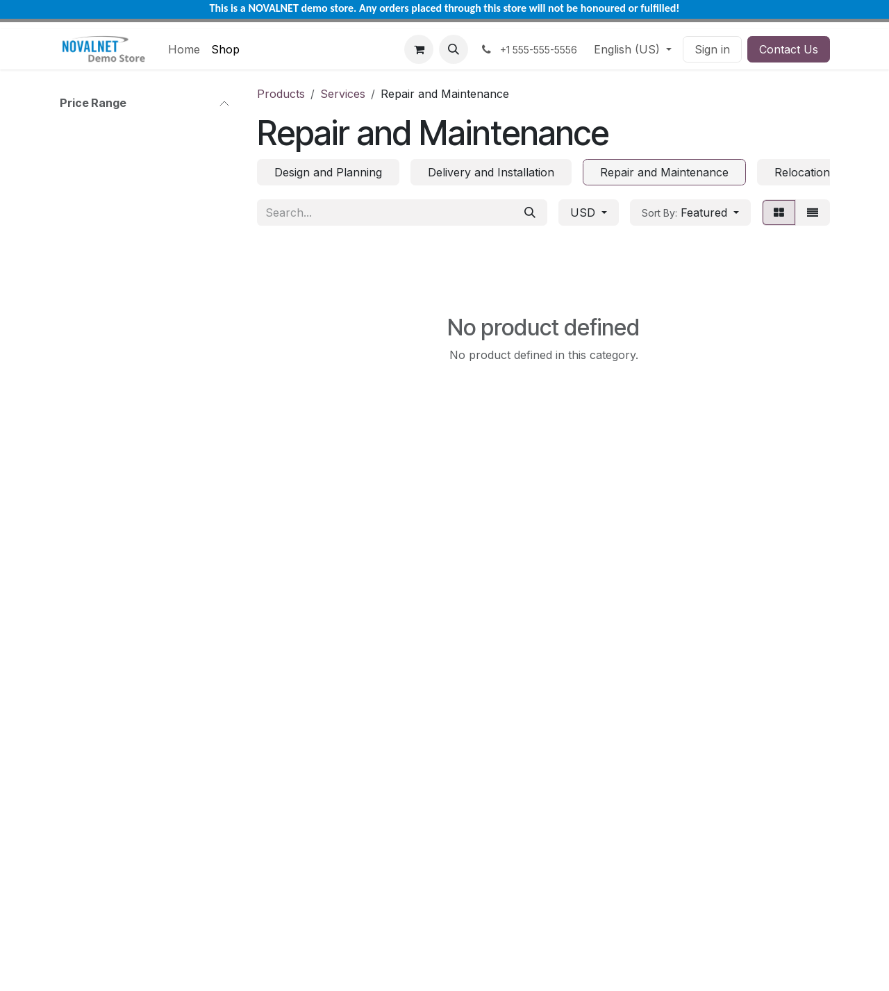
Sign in (712, 49)
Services (342, 94)
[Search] (530, 212)
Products (281, 94)
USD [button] (584, 212)
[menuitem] (184, 49)
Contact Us (788, 49)
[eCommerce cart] (418, 49)
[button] (453, 49)
